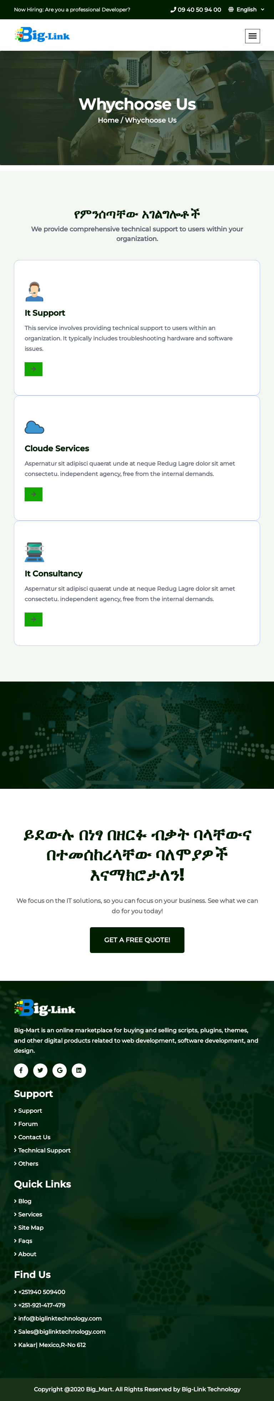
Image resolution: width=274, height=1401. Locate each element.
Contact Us (34, 1137)
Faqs (25, 1241)
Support (30, 1110)
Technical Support (44, 1150)
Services (30, 1214)
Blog (24, 1201)
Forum (28, 1124)
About (27, 1254)
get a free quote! (137, 940)
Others (28, 1163)
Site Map (31, 1227)
